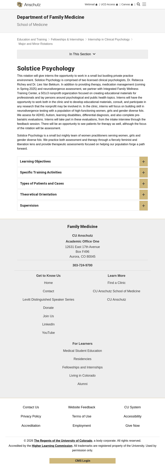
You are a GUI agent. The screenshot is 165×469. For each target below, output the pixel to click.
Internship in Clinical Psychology (109, 39)
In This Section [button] (82, 54)
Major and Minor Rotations (36, 43)
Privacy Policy (31, 416)
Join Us (48, 316)
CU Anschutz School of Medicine (116, 291)
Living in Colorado (82, 375)
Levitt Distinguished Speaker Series (48, 299)
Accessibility (133, 416)
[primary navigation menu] (144, 4)
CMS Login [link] (82, 460)
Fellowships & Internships (67, 39)
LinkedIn (48, 324)
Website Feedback (81, 407)
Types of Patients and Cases (84, 184)
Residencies (82, 359)
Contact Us (31, 407)
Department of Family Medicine (50, 17)
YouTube (48, 333)
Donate (48, 308)
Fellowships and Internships (82, 367)
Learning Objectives (84, 162)
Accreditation (30, 425)
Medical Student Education (82, 351)
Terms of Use (81, 416)
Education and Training (32, 39)
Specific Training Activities (84, 172)
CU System (132, 407)
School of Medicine (32, 24)
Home (48, 283)
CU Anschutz (116, 299)
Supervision (84, 206)
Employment (82, 425)
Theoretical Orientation (84, 195)
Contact (48, 291)
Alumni (82, 384)
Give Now (133, 425)
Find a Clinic (117, 283)
